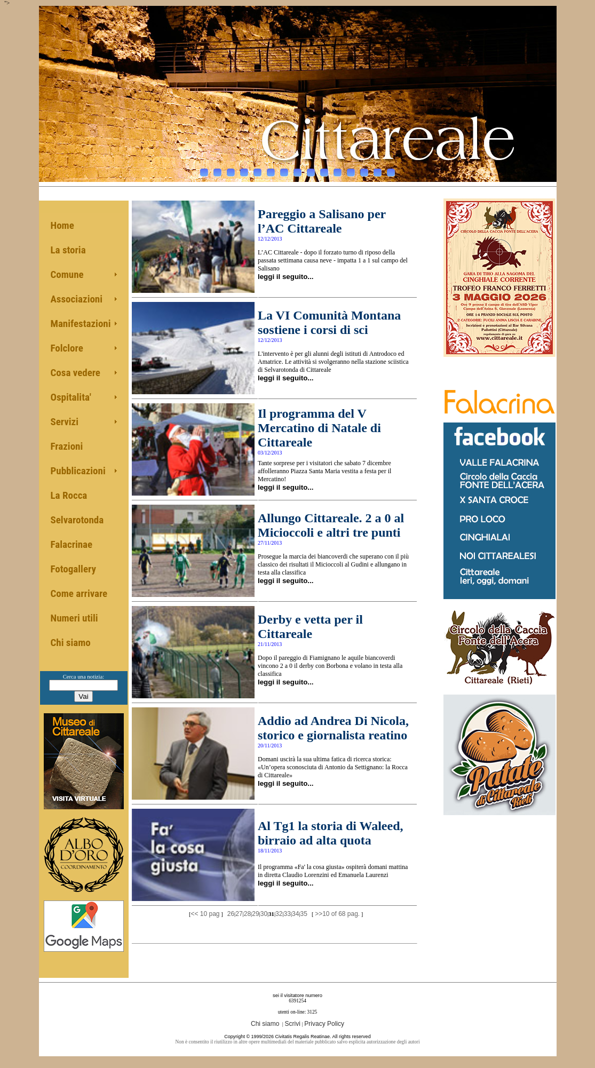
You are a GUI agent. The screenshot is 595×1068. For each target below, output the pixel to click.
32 (278, 914)
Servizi (65, 422)
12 (351, 169)
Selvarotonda (77, 520)
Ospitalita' (71, 397)
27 (238, 914)
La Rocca (69, 495)
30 (263, 914)
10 (324, 169)
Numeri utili (74, 618)
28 (247, 914)
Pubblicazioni (78, 471)
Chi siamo (71, 642)
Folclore (67, 348)
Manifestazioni (81, 323)
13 (364, 169)
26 (230, 914)
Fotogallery (73, 569)
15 (391, 169)
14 (377, 169)
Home (62, 225)
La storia (68, 250)
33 (287, 914)
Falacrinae (72, 544)
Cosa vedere (75, 372)
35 (303, 914)
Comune (67, 274)
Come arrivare (79, 593)
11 (337, 169)
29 (255, 914)
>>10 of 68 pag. (337, 914)
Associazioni (77, 299)
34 (295, 914)
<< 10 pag (205, 914)
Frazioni (67, 446)
